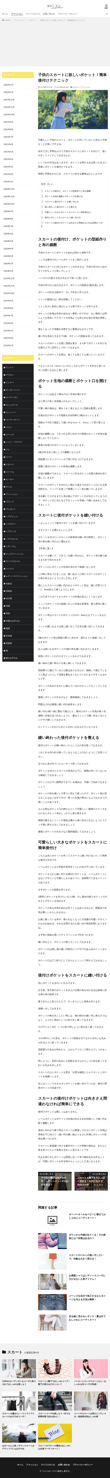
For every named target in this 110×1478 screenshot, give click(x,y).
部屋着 (9, 642)
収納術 (9, 590)
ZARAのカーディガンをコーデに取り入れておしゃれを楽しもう (19, 1382)
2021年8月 (8, 129)
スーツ (9, 456)
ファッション (17, 14)
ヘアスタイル (12, 538)
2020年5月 (8, 241)
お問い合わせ (49, 14)
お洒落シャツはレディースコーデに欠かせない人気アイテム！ (87, 1277)
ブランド (10, 501)
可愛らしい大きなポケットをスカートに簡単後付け (66, 212)
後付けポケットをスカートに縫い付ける (61, 217)
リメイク (10, 568)
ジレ (8, 449)
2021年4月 (8, 159)
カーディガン (12, 397)
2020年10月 (9, 203)
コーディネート (13, 419)
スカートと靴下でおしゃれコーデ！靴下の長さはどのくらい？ (54, 1382)
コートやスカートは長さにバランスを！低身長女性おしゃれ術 (90, 1414)
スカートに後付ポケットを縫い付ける (60, 201)
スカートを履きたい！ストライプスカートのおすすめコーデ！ (18, 1414)
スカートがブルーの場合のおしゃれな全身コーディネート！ (54, 1446)
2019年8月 (8, 308)
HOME (7, 20)
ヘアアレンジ (12, 515)
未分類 (9, 597)
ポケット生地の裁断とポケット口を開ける (62, 196)
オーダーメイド (13, 389)
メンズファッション (15, 553)
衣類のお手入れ (13, 620)
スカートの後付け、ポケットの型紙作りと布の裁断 (66, 191)
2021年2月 (8, 174)
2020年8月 (8, 218)
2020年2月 (8, 263)
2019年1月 (8, 345)
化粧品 (9, 582)
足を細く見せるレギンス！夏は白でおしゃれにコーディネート (87, 1318)
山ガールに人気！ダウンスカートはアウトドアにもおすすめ (18, 1446)
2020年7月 (8, 226)
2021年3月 (8, 166)
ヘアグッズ (11, 530)
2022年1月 (8, 92)
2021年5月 (8, 151)
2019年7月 (8, 315)
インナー (10, 382)
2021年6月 (8, 144)
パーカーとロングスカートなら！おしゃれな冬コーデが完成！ (90, 1382)
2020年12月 (9, 189)
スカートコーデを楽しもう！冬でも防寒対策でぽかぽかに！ (54, 1414)
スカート (32, 20)
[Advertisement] (55, 43)
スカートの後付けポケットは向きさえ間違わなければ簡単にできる (72, 223)
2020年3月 (8, 256)
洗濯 (8, 605)
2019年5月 (8, 330)
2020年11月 (9, 196)
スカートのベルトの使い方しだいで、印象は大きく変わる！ (86, 1256)
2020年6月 (8, 233)
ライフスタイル (33, 14)
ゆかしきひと (63, 1470)
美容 (8, 612)
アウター (10, 374)
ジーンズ (10, 434)
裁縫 (8, 627)
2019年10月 (9, 293)
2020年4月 (8, 248)
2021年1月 (8, 181)
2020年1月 (8, 270)
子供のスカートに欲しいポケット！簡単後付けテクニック (62, 20)
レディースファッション (17, 575)
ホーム (5, 14)
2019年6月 (8, 322)
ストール (10, 471)
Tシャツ (9, 367)
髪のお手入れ (12, 657)
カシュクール (12, 404)
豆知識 (9, 634)
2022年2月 (8, 85)
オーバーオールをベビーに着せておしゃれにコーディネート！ (87, 1216)
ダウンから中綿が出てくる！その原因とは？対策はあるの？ (87, 1236)
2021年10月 (9, 114)
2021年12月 (9, 99)
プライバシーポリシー (68, 14)
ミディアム (11, 545)
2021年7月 (8, 137)
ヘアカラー (11, 523)
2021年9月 (8, 122)
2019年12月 (9, 278)
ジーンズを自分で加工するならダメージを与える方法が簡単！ (87, 1297)
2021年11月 (9, 107)
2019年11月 (9, 285)
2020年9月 (8, 211)
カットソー (11, 411)
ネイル (9, 486)
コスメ (9, 426)
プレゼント (11, 508)
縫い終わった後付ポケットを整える (59, 206)
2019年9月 (8, 300)
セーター (10, 478)
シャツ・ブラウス (14, 441)
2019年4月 (8, 337)
